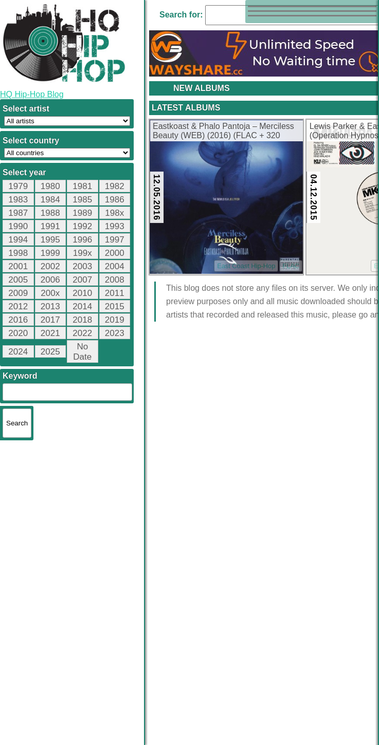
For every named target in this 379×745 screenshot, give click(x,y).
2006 (50, 280)
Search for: (181, 14)
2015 (114, 306)
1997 (114, 240)
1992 (82, 226)
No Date (82, 352)
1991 (50, 226)
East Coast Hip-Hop (246, 266)
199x (82, 253)
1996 (82, 240)
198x (114, 213)
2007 (82, 280)
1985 (82, 199)
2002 (50, 266)
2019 (114, 320)
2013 (50, 306)
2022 (82, 333)
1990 (18, 226)
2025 (50, 352)
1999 (50, 253)
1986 (114, 199)
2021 (50, 333)
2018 (82, 320)
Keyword (20, 375)
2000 (114, 253)
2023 (114, 333)
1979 (18, 186)
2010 (82, 293)
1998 (18, 253)
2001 (18, 266)
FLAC (290, 266)
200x (50, 293)
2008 (114, 280)
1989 (82, 213)
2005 (18, 280)
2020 (18, 333)
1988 (50, 213)
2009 (18, 293)
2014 (82, 306)
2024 (18, 352)
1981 (82, 186)
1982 (114, 186)
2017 (50, 320)
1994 (18, 240)
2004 (114, 266)
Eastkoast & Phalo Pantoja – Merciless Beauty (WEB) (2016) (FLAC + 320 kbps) (223, 131)
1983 (18, 199)
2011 (114, 293)
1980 (50, 186)
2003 (82, 266)
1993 (114, 226)
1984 (50, 199)
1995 (50, 240)
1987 (18, 213)
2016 (18, 320)
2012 (18, 306)
